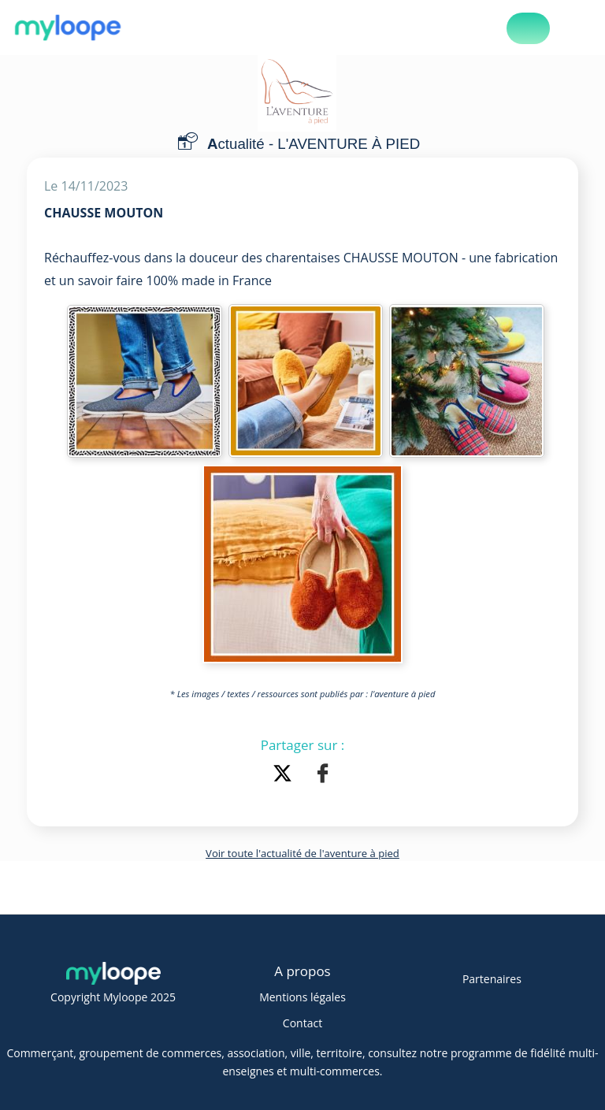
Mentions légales (302, 996)
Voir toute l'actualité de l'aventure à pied (302, 853)
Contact (302, 1022)
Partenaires (491, 978)
